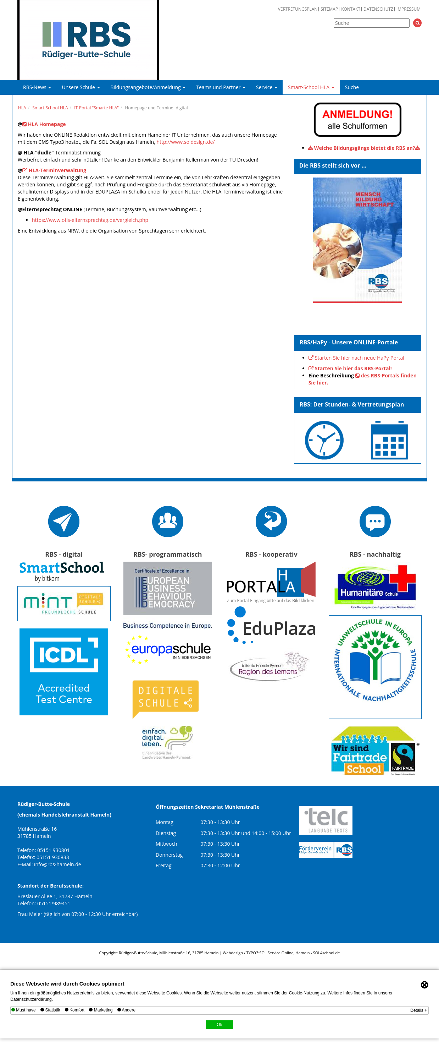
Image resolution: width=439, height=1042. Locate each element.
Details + (418, 1010)
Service (266, 87)
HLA (22, 108)
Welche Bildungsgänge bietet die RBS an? (364, 147)
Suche (352, 87)
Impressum (408, 9)
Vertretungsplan (298, 9)
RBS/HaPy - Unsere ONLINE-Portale (349, 342)
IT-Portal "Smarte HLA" (96, 108)
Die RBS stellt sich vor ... (333, 165)
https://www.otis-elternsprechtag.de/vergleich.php (90, 220)
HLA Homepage (47, 124)
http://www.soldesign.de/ (185, 141)
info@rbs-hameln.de (57, 864)
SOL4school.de (326, 952)
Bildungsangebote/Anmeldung (148, 87)
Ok (219, 1024)
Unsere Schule (81, 87)
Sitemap (329, 9)
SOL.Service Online (276, 952)
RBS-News (37, 87)
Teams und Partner (220, 87)
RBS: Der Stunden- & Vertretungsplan (352, 404)
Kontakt (350, 9)
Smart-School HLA (311, 87)
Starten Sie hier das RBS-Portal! (353, 368)
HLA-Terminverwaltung (57, 170)
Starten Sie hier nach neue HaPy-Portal (359, 357)
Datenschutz (378, 9)
